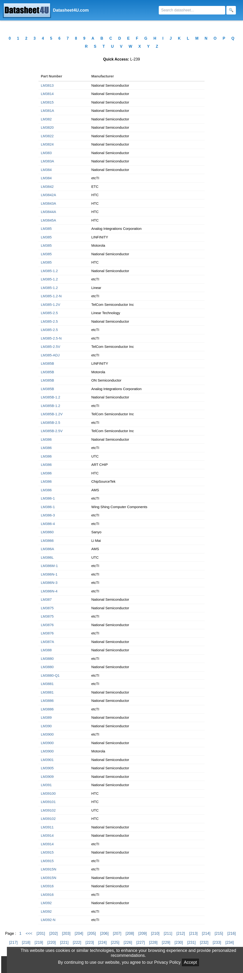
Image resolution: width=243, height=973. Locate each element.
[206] (104, 933)
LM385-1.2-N (51, 296)
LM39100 (48, 793)
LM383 (46, 153)
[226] (128, 942)
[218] (26, 942)
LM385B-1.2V (52, 414)
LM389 (46, 717)
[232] (204, 942)
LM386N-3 (49, 583)
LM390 (46, 726)
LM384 (46, 170)
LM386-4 (48, 524)
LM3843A (48, 203)
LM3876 (47, 625)
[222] (77, 942)
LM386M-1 (49, 566)
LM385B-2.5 (50, 422)
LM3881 (47, 684)
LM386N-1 (49, 574)
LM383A (47, 161)
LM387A (47, 642)
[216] (231, 933)
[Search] (192, 10)
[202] (53, 933)
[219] (39, 942)
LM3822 (47, 136)
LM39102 (48, 810)
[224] (102, 942)
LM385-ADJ (50, 355)
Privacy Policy (167, 962)
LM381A (47, 111)
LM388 (46, 650)
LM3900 (47, 734)
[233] (217, 942)
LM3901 (47, 760)
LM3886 (47, 701)
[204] (79, 933)
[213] (193, 933)
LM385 (46, 229)
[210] (155, 933)
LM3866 (47, 540)
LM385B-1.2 (50, 397)
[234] (229, 942)
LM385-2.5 (49, 313)
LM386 (46, 439)
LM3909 (47, 777)
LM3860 (47, 532)
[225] (115, 942)
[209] (142, 933)
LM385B (47, 363)
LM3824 (47, 144)
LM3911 (47, 827)
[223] (89, 942)
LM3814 (47, 94)
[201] (41, 933)
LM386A (47, 549)
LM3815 (47, 102)
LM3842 (47, 186)
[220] (51, 942)
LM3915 (47, 852)
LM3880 (47, 659)
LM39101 (48, 802)
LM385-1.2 (49, 271)
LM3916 (47, 886)
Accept (190, 962)
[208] (130, 933)
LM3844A (48, 212)
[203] (66, 933)
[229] (166, 942)
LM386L (47, 557)
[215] (219, 933)
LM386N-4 (49, 591)
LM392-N (48, 920)
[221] (64, 942)
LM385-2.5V (50, 347)
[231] (191, 942)
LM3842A (48, 195)
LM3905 (47, 768)
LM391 (46, 785)
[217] (13, 942)
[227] (140, 942)
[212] (181, 933)
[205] (91, 933)
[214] (206, 933)
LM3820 (47, 127)
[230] (178, 942)
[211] (168, 933)
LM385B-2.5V (52, 431)
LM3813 (47, 85)
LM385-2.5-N (51, 338)
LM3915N (48, 869)
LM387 (46, 599)
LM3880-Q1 (50, 675)
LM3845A (48, 220)
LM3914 (47, 835)
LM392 (46, 903)
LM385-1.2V (50, 304)
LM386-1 (48, 498)
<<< (29, 933)
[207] (117, 933)
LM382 (46, 119)
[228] (153, 942)
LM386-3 (48, 515)
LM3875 (47, 608)
